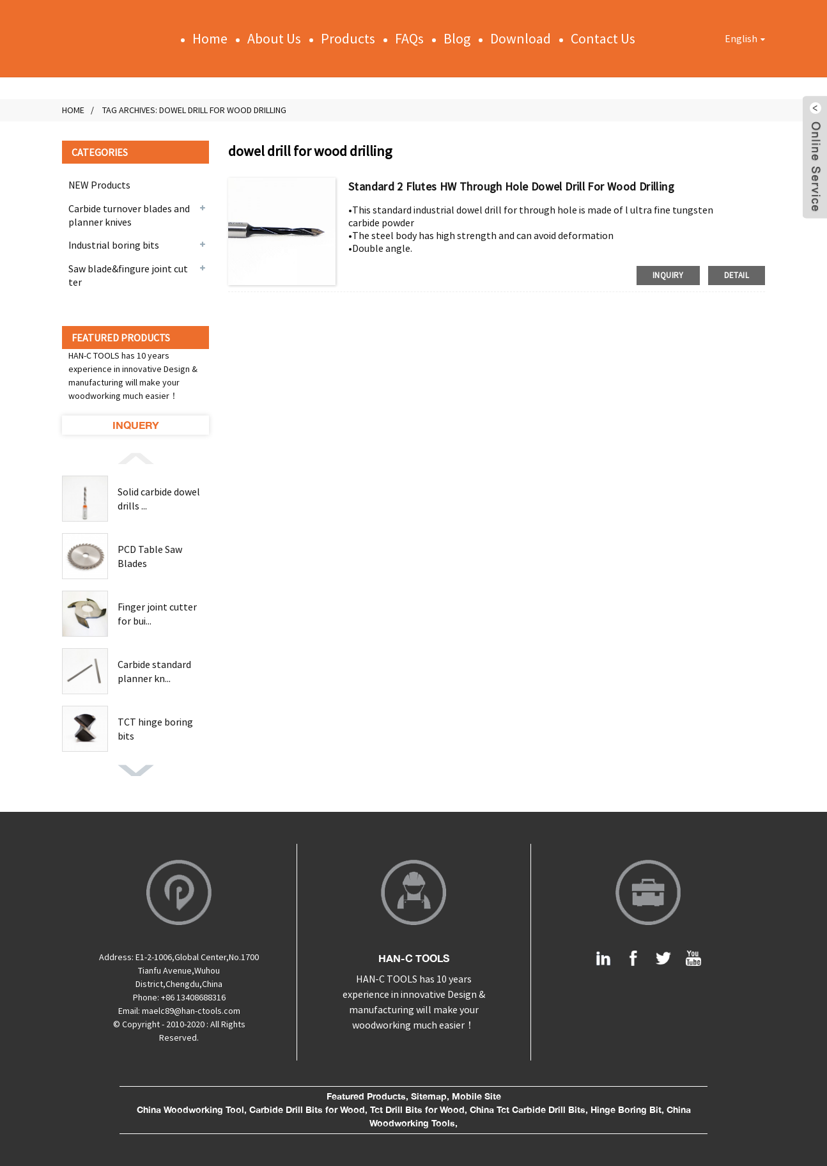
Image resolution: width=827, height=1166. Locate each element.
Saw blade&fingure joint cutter (128, 275)
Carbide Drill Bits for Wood (307, 1109)
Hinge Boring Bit (626, 1109)
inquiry (668, 275)
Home (210, 38)
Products (348, 38)
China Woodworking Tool (190, 1109)
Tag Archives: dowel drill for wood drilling (194, 110)
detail (736, 275)
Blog (457, 38)
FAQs (409, 38)
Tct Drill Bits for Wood (417, 1109)
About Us (274, 38)
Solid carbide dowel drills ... (159, 498)
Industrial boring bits (113, 244)
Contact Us (603, 38)
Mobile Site (476, 1096)
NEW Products (99, 184)
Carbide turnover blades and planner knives (129, 215)
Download (520, 38)
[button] (135, 457)
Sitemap (429, 1096)
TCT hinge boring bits (155, 728)
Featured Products (366, 1096)
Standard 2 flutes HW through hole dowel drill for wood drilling (511, 186)
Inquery (135, 425)
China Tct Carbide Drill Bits (527, 1109)
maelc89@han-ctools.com (191, 1010)
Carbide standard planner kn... (154, 671)
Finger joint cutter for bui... (157, 613)
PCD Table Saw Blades (150, 556)
